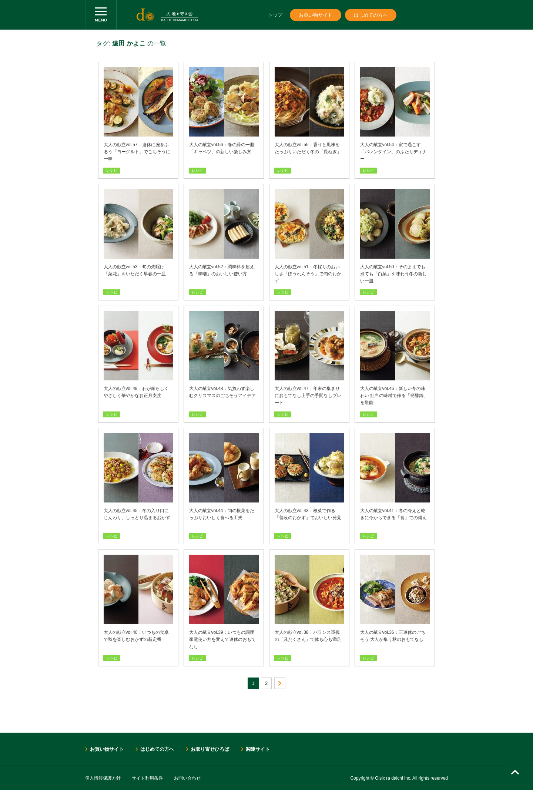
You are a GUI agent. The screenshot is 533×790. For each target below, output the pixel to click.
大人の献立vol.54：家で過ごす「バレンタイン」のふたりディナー (393, 151)
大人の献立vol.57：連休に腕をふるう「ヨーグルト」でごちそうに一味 (137, 151)
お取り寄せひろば (210, 749)
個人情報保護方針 (103, 778)
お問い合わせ (187, 778)
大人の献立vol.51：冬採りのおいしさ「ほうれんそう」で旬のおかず (308, 273)
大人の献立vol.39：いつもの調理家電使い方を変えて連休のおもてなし (222, 639)
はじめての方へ (371, 15)
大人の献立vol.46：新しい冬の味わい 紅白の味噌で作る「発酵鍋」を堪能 (394, 395)
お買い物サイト (315, 15)
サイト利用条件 (147, 778)
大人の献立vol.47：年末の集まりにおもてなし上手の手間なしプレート (308, 395)
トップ (275, 15)
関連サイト (258, 749)
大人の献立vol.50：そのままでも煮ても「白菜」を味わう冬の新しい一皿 (393, 273)
